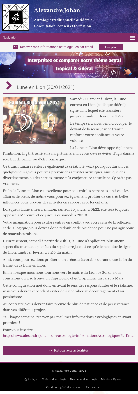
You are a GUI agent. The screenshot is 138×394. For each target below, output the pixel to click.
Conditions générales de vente (64, 390)
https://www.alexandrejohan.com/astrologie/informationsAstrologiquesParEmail (69, 339)
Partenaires (92, 390)
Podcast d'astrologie (54, 382)
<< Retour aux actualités (69, 353)
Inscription (111, 48)
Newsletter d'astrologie (83, 382)
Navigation (10, 37)
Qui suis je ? (31, 382)
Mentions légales (111, 382)
